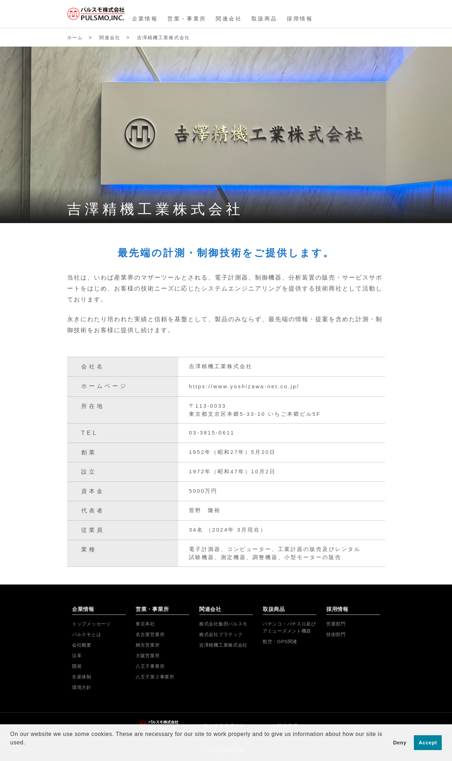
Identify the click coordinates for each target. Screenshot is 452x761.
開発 (77, 666)
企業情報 (145, 19)
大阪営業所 (148, 655)
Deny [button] (399, 742)
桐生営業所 (148, 645)
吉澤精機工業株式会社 (163, 37)
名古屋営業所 (150, 634)
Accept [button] (428, 742)
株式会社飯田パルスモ (223, 624)
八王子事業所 (150, 666)
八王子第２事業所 (155, 676)
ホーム (75, 37)
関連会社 (229, 19)
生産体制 (81, 676)
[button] (11, 752)
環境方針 (81, 687)
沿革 (77, 655)
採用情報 (300, 19)
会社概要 (81, 645)
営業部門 (336, 624)
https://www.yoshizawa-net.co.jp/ (244, 386)
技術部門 (336, 634)
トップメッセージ (91, 624)
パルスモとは (86, 634)
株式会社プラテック (221, 634)
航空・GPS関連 (280, 641)
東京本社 (145, 624)
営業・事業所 (186, 19)
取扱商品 (264, 19)
